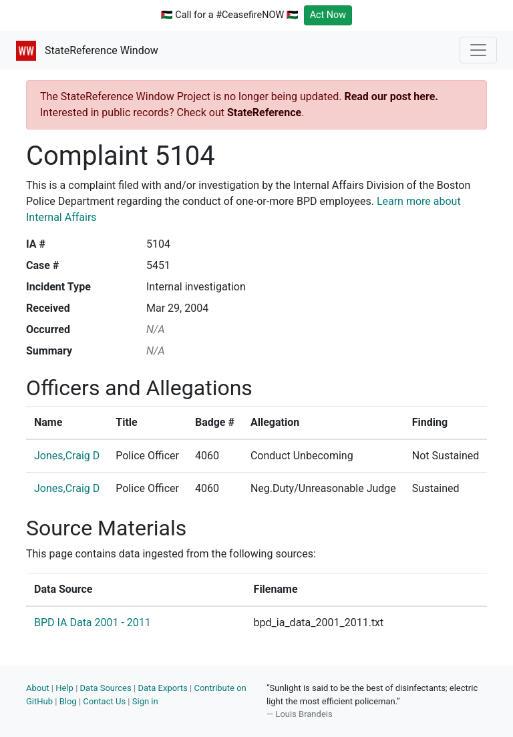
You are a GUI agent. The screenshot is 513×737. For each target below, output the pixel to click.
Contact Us (104, 701)
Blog (68, 701)
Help (64, 688)
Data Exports (162, 688)
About (37, 688)
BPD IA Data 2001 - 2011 (92, 622)
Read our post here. (391, 96)
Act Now (328, 15)
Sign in (145, 701)
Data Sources (106, 688)
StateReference (264, 112)
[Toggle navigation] (478, 50)
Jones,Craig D (67, 455)
